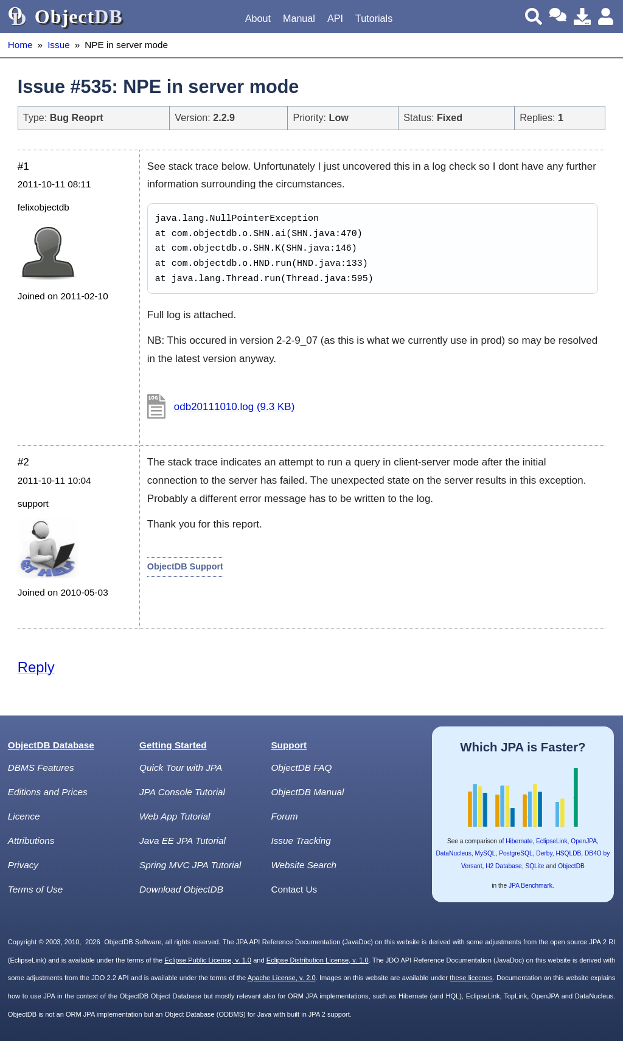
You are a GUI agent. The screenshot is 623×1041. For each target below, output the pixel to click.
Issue (58, 45)
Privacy (23, 865)
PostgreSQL (516, 853)
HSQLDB (568, 853)
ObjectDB (571, 866)
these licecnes (471, 977)
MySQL (485, 853)
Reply (36, 667)
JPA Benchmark (530, 885)
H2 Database (503, 866)
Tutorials (373, 18)
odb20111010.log (234, 407)
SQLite (534, 866)
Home (20, 45)
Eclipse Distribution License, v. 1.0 (317, 960)
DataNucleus (454, 853)
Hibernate (519, 841)
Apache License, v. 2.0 (282, 977)
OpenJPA (584, 841)
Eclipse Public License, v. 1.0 (207, 960)
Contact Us (294, 889)
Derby (544, 853)
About (258, 18)
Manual (299, 18)
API (335, 18)
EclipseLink (552, 841)
